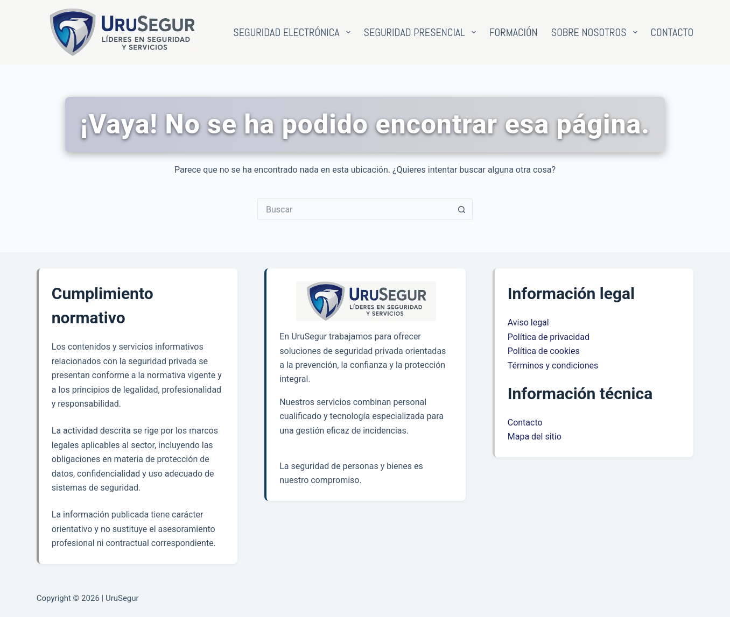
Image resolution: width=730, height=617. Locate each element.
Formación (513, 32)
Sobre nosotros (596, 32)
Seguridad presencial (422, 32)
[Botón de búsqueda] (462, 209)
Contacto (672, 32)
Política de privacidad (548, 337)
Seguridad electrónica (293, 32)
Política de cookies (544, 351)
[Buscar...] (354, 209)
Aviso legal (528, 322)
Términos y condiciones (553, 365)
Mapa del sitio (534, 436)
